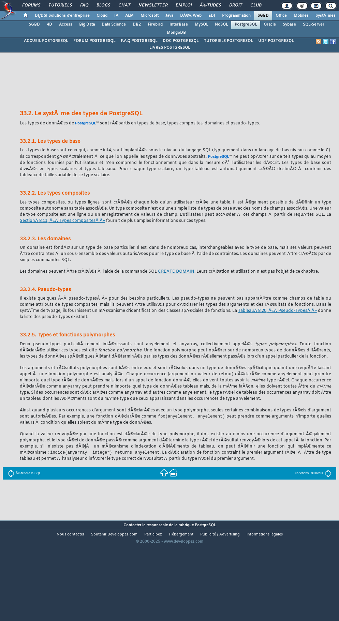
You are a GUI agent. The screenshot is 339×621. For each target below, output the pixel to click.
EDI (211, 15)
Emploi (183, 5)
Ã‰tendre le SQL (24, 473)
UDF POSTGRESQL (276, 41)
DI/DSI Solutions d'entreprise (62, 15)
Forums (31, 5)
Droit (236, 5)
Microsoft (150, 15)
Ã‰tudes (210, 5)
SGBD (263, 15)
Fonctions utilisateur (313, 473)
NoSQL (221, 24)
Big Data (87, 24)
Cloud (102, 15)
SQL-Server (313, 24)
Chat (124, 5)
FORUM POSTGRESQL (94, 41)
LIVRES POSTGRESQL (169, 47)
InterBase (179, 24)
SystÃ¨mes (325, 15)
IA (116, 15)
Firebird (155, 24)
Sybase (289, 24)
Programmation (236, 15)
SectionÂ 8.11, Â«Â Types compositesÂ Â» (62, 221)
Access (65, 24)
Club (256, 5)
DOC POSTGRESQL (180, 41)
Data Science (114, 24)
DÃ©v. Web (191, 15)
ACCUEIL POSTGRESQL (46, 41)
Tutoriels (60, 5)
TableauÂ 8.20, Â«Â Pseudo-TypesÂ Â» (277, 311)
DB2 (137, 24)
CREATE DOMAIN (176, 271)
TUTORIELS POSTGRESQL (228, 41)
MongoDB (176, 32)
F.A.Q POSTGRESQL (139, 41)
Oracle (270, 24)
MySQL (201, 24)
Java (169, 15)
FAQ (84, 5)
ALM (129, 15)
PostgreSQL (246, 24)
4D (49, 24)
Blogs (103, 5)
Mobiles (301, 15)
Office (281, 15)
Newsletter (153, 5)
